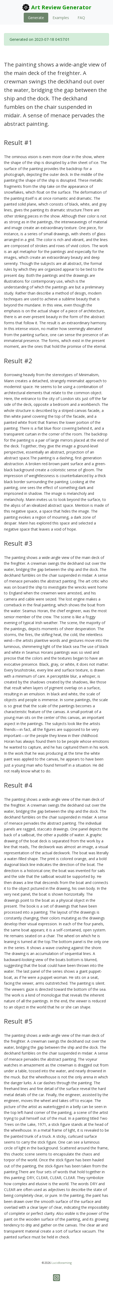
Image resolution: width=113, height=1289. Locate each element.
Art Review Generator (56, 7)
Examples (61, 17)
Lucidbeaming (61, 1263)
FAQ (81, 17)
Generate (36, 17)
